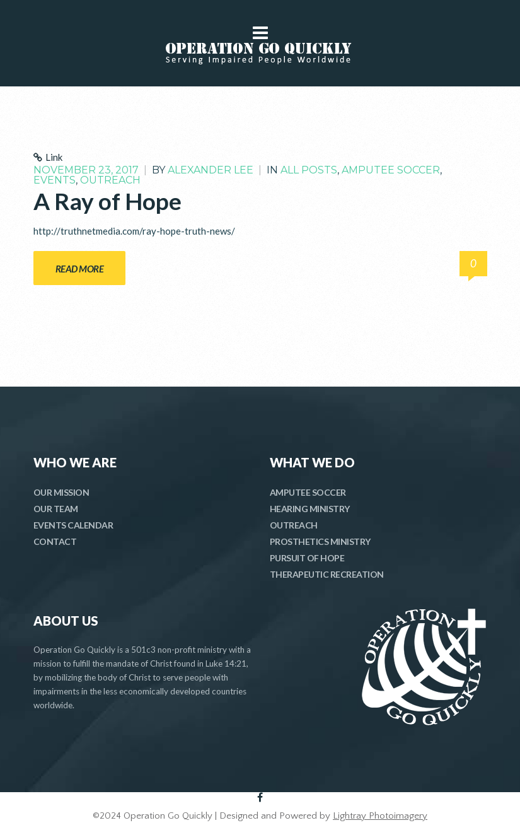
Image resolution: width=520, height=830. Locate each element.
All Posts (308, 170)
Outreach (110, 180)
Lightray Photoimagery (380, 815)
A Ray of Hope (107, 201)
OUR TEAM (55, 508)
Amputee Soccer (391, 170)
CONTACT (55, 541)
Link (53, 157)
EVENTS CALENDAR (73, 525)
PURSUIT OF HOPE (307, 557)
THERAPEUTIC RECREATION (327, 574)
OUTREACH (294, 525)
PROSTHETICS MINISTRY (320, 541)
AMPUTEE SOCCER (308, 492)
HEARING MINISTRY (310, 508)
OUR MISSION (61, 492)
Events (54, 180)
